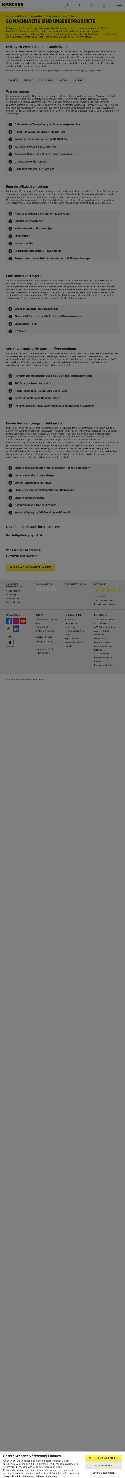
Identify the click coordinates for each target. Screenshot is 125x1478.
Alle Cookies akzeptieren (103, 1458)
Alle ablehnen (103, 1466)
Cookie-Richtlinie (12, 1476)
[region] (62, 1464)
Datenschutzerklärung (33, 1476)
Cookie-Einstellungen (104, 1473)
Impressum (51, 1476)
